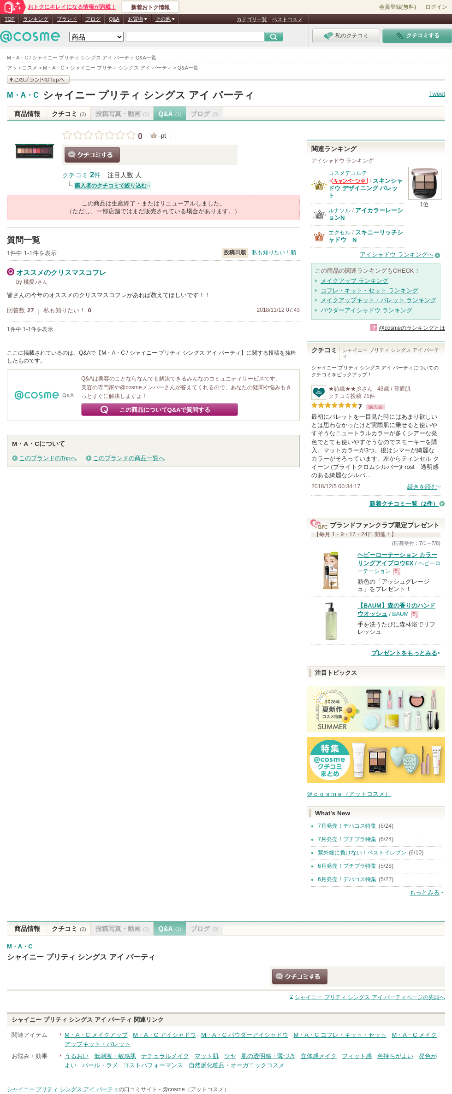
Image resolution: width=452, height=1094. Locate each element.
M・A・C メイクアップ (96, 1034)
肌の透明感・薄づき (268, 1056)
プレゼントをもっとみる (404, 652)
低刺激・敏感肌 (115, 1056)
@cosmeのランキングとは (412, 328)
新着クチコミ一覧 (404, 503)
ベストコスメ (287, 19)
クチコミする (92, 155)
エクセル (339, 232)
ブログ (93, 19)
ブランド (67, 19)
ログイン (436, 7)
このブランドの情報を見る (38, 79)
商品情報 (27, 113)
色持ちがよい (395, 1056)
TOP (10, 19)
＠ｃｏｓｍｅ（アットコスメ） (349, 793)
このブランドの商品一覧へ (129, 458)
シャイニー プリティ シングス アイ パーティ (149, 95)
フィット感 (357, 1056)
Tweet (437, 93)
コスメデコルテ (347, 173)
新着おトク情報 (150, 7)
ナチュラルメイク (165, 1056)
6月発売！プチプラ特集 (347, 866)
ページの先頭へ (370, 997)
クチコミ (69, 113)
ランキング (35, 19)
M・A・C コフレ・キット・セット (340, 1034)
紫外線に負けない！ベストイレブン (362, 852)
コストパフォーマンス (153, 1065)
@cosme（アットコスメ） (195, 1089)
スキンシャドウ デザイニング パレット (365, 188)
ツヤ (230, 1056)
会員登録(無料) (397, 7)
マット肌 (207, 1056)
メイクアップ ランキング (354, 280)
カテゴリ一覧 (252, 19)
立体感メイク (319, 1056)
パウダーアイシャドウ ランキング (366, 310)
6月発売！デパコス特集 (347, 879)
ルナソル (339, 210)
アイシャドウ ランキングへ (397, 254)
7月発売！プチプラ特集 (347, 839)
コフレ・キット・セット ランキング (369, 290)
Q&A (114, 19)
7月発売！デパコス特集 (347, 826)
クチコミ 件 (81, 175)
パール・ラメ (100, 1065)
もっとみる (425, 892)
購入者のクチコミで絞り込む (111, 185)
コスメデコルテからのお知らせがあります (348, 181)
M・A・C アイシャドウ (164, 1034)
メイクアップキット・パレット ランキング (378, 300)
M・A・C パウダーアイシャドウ (244, 1034)
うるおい (77, 1056)
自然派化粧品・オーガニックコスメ (237, 1065)
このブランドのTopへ (48, 458)
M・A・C (23, 95)
